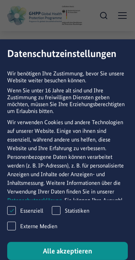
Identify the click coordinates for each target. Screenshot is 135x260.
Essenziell (25, 216)
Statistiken (70, 216)
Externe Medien (32, 232)
